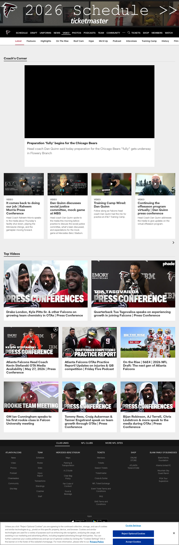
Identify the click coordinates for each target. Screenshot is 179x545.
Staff (40, 496)
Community (13, 483)
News (13, 457)
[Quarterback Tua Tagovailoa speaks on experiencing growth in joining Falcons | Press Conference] (133, 290)
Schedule (40, 457)
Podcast (13, 473)
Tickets (101, 462)
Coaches (40, 491)
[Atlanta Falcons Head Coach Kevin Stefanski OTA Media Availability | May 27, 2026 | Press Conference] (31, 352)
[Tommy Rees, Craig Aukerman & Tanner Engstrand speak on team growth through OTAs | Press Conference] (89, 406)
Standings (40, 486)
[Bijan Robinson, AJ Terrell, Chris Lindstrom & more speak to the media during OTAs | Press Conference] (148, 406)
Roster (40, 462)
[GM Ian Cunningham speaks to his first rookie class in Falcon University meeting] (31, 405)
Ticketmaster (101, 473)
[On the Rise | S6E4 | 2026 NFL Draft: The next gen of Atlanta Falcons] (148, 350)
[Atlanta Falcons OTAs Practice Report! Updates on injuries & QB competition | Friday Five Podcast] (89, 350)
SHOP (133, 452)
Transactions (40, 480)
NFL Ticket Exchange (101, 483)
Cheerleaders (13, 478)
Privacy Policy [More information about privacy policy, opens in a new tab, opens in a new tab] (97, 541)
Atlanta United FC (163, 465)
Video (13, 462)
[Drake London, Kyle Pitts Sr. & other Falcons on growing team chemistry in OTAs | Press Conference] (46, 290)
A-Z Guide (68, 470)
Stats (40, 468)
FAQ (101, 496)
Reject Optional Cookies (133, 533)
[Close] (173, 533)
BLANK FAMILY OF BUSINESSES (163, 452)
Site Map (13, 488)
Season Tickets (101, 468)
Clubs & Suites (101, 478)
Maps (68, 457)
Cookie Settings (133, 525)
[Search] (129, 32)
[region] (89, 533)
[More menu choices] (124, 32)
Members (101, 457)
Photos (13, 468)
